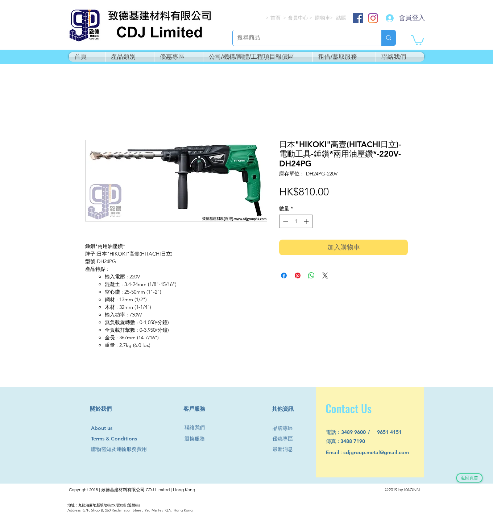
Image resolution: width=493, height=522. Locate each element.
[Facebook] (358, 18)
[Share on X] (325, 275)
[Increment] (306, 221)
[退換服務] (198, 439)
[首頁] (275, 17)
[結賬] (341, 17)
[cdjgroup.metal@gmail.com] (385, 453)
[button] (417, 39)
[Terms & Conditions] (121, 439)
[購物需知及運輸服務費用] (127, 449)
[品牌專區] (286, 428)
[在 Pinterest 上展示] (297, 275)
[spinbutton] (295, 221)
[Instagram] (373, 18)
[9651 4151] (393, 432)
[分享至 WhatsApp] (311, 275)
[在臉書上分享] (283, 275)
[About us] (105, 428)
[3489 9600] (357, 432)
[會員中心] (299, 17)
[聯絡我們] (198, 427)
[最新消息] (286, 449)
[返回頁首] (469, 477)
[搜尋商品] (301, 38)
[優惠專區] (286, 439)
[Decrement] (284, 221)
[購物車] (323, 17)
